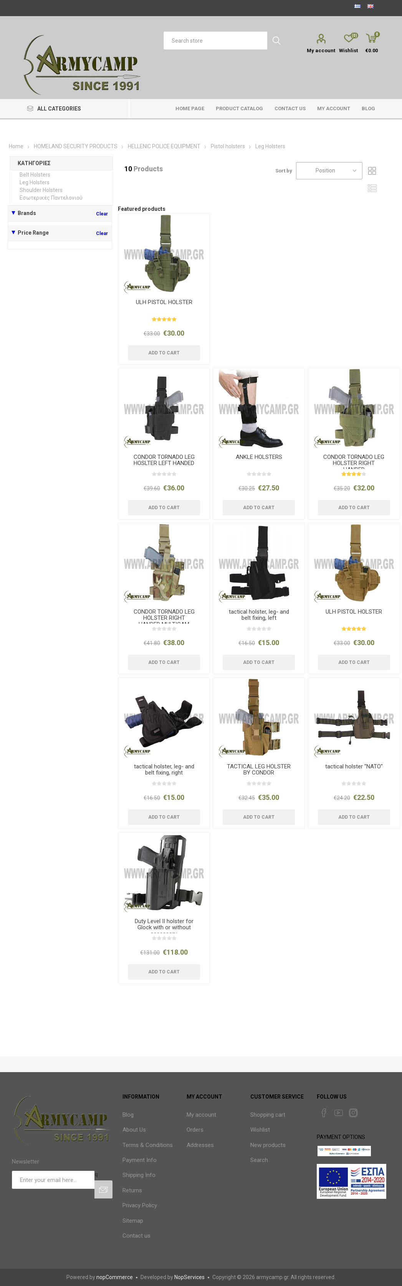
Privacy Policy (139, 1205)
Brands (27, 213)
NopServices (189, 1277)
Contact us (136, 1235)
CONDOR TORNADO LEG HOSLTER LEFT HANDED (164, 460)
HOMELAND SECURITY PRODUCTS (75, 146)
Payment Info (139, 1160)
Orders (195, 1129)
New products (268, 1145)
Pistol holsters (228, 146)
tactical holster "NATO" (354, 766)
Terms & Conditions (147, 1145)
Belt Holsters (35, 175)
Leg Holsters (35, 182)
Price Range (33, 233)
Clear (102, 214)
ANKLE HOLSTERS (259, 457)
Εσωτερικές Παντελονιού (51, 198)
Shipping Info (139, 1175)
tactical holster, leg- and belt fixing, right (164, 769)
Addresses (200, 1145)
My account (321, 50)
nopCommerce (114, 1277)
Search (259, 1160)
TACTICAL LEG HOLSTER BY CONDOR (259, 769)
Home (16, 146)
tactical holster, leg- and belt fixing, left (259, 615)
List (372, 188)
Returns (132, 1190)
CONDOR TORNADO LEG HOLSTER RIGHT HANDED (353, 463)
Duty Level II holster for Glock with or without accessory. (164, 927)
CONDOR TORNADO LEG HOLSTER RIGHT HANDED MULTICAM (164, 618)
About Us (134, 1129)
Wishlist (260, 1129)
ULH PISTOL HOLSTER (164, 302)
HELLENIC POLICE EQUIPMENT (165, 146)
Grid (372, 170)
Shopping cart (267, 1114)
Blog (128, 1114)
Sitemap (132, 1220)
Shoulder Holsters (41, 190)
